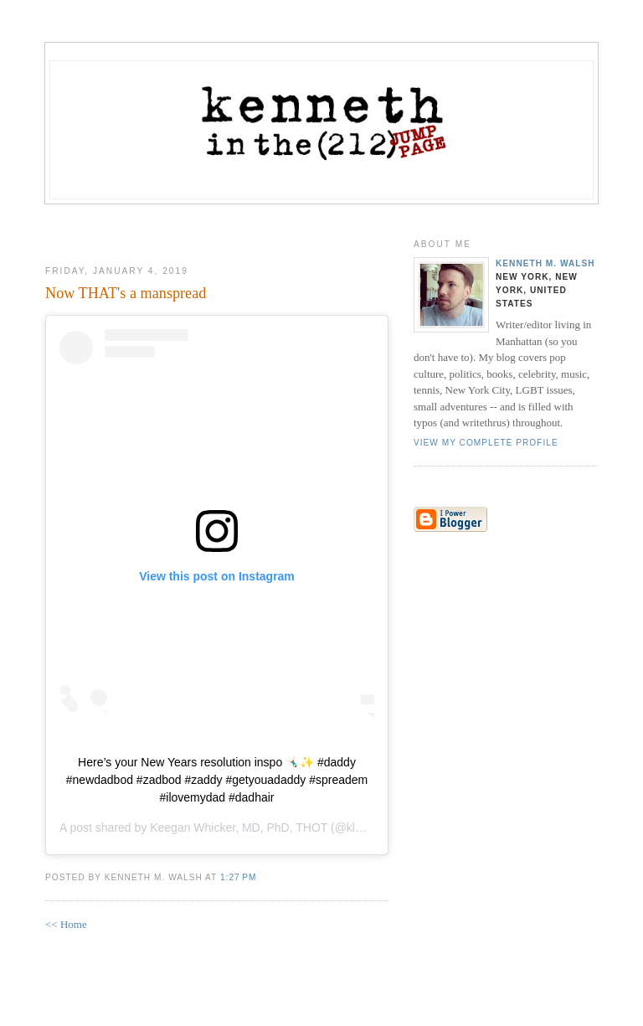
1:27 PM (238, 877)
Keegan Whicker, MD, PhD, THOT (238, 827)
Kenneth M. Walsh (545, 263)
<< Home (66, 924)
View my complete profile (486, 442)
